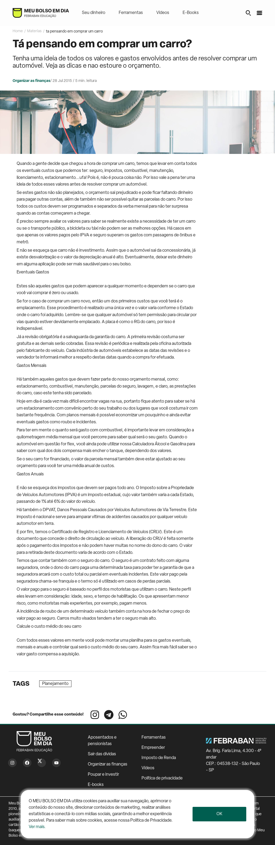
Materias (34, 31)
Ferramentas (131, 13)
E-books (96, 785)
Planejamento (55, 684)
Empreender (153, 748)
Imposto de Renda (159, 758)
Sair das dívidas (102, 754)
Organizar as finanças (107, 764)
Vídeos (162, 13)
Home (18, 31)
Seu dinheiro (93, 13)
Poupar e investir (103, 774)
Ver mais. (37, 827)
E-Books (191, 13)
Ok (219, 814)
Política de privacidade (162, 778)
